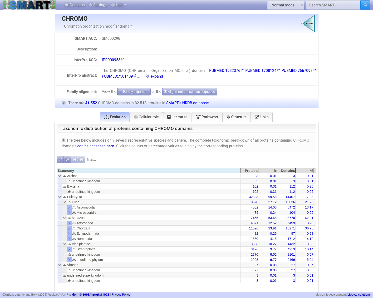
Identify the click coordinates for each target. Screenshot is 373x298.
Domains (74, 5)
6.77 (273, 260)
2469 (291, 260)
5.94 (310, 260)
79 (256, 212)
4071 (254, 223)
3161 (291, 254)
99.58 (272, 197)
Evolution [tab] (115, 117)
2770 (254, 254)
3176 (254, 249)
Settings (97, 5)
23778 (290, 218)
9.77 (273, 249)
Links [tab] (262, 117)
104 (292, 212)
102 (255, 186)
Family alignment (133, 92)
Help (117, 5)
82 (256, 233)
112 (292, 186)
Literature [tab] (177, 117)
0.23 (310, 233)
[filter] (200, 159)
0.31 (273, 186)
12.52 (272, 223)
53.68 (272, 218)
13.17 (309, 207)
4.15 (273, 239)
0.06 (310, 265)
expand (154, 76)
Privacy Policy (121, 294)
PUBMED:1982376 (226, 70)
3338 (254, 244)
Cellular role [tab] (146, 117)
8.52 (273, 254)
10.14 (309, 249)
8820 (254, 202)
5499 (291, 223)
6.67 (310, 254)
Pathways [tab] (207, 117)
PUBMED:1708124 (262, 70)
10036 (290, 202)
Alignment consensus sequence (189, 92)
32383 (253, 197)
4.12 (310, 239)
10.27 (272, 244)
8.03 (310, 244)
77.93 (309, 197)
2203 (254, 260)
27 (256, 265)
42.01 (309, 218)
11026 (253, 228)
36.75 (309, 228)
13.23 (309, 223)
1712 (291, 239)
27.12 (272, 202)
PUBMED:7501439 (119, 76)
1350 (254, 239)
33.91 (272, 228)
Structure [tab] (236, 117)
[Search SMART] (333, 5)
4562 (254, 207)
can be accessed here (95, 146)
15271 (290, 228)
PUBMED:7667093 (298, 70)
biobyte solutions (359, 294)
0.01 (273, 176)
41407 (290, 197)
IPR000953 (113, 60)
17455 (253, 218)
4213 (291, 249)
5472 (291, 207)
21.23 (309, 202)
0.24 (273, 212)
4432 (291, 244)
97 (293, 233)
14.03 (272, 207)
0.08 (273, 265)
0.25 (310, 186)
